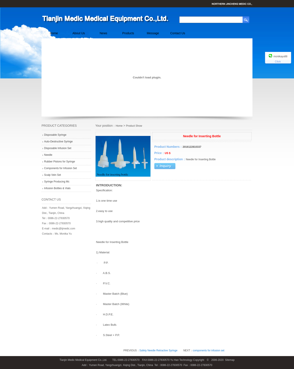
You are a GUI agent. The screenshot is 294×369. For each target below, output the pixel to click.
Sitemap (230, 359)
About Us (79, 33)
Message (153, 33)
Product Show (134, 125)
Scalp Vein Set (52, 174)
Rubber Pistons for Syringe (59, 161)
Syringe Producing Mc (56, 181)
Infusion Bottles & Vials (57, 188)
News (103, 33)
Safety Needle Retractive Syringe (158, 350)
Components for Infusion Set (60, 168)
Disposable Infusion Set (57, 148)
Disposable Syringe (55, 134)
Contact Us (177, 33)
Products (128, 33)
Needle (48, 154)
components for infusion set (208, 350)
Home (54, 33)
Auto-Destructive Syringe (58, 141)
